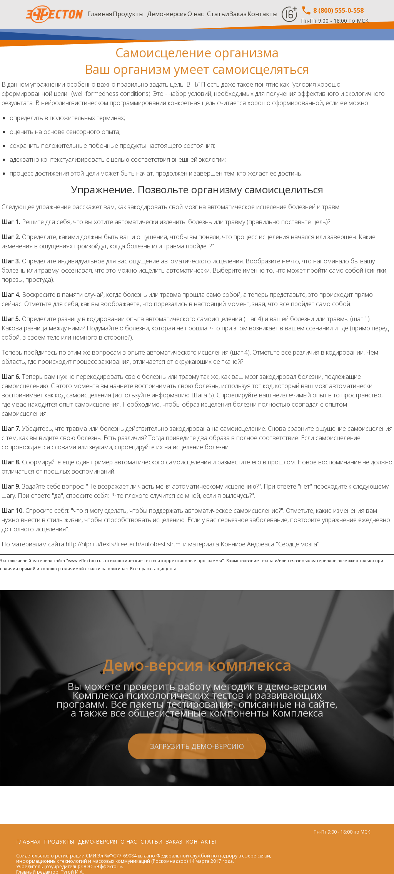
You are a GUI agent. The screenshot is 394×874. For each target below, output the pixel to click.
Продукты (128, 14)
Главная (99, 14)
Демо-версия (167, 14)
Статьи (218, 14)
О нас (195, 14)
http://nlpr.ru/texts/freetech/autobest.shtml (124, 544)
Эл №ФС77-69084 (117, 855)
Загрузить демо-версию (197, 784)
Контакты (262, 14)
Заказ (238, 14)
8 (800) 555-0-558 (332, 10)
